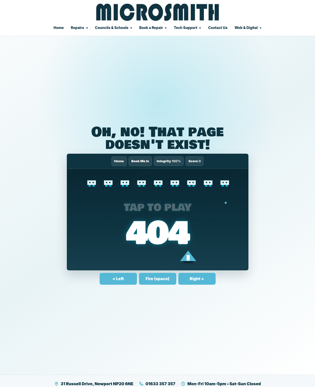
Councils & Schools (112, 27)
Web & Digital (246, 27)
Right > (197, 278)
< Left (118, 278)
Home (58, 27)
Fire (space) (157, 278)
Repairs (77, 27)
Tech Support (185, 27)
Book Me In (140, 161)
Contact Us (217, 27)
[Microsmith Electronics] (157, 12)
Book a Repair (151, 27)
